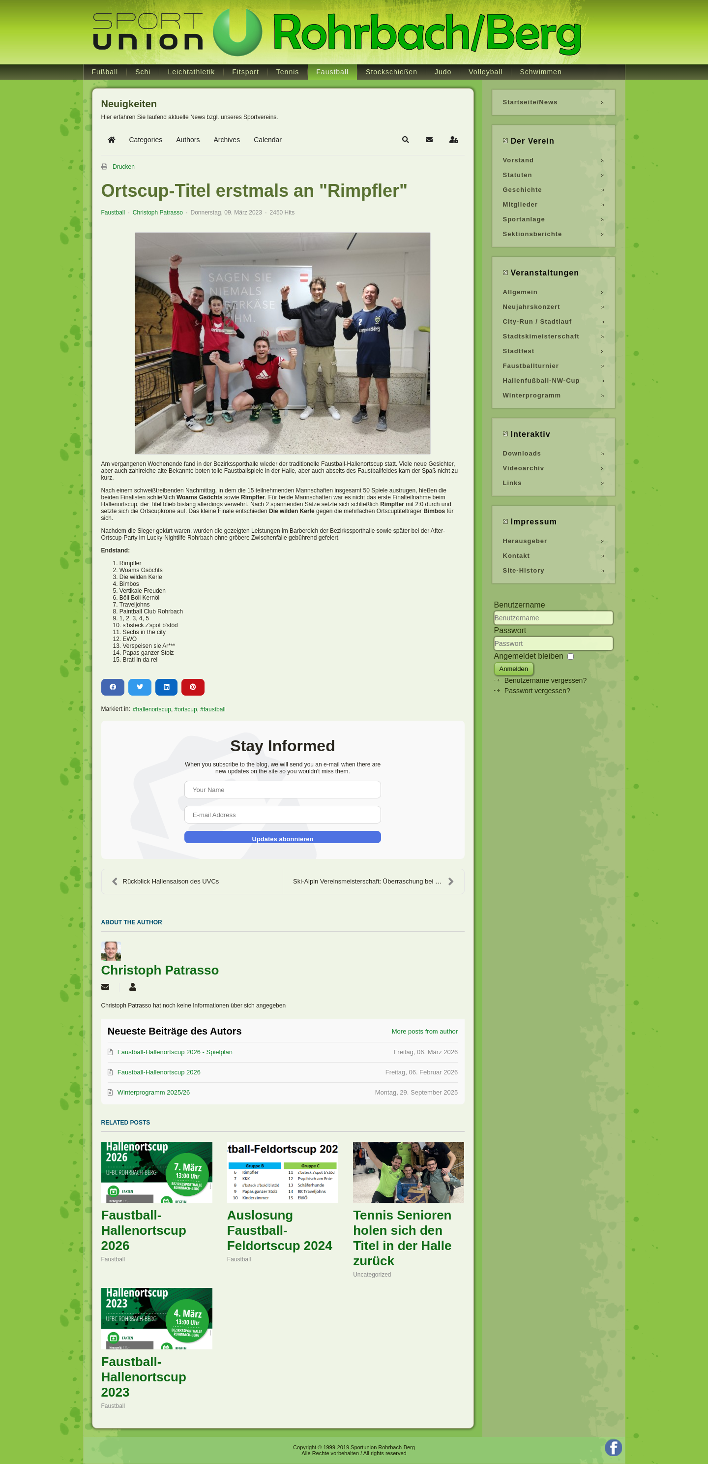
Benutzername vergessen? (545, 680)
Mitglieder (520, 204)
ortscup (187, 709)
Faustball (332, 72)
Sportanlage (524, 219)
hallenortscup (153, 709)
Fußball (105, 72)
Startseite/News (530, 102)
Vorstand (518, 160)
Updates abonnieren (283, 839)
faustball (215, 709)
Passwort (510, 630)
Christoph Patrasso (158, 212)
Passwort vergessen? (537, 691)
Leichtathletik (191, 72)
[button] (405, 139)
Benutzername (519, 605)
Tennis (287, 72)
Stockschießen (391, 72)
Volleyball (485, 72)
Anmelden (514, 668)
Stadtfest (519, 351)
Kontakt (516, 555)
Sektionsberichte (532, 234)
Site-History (524, 570)
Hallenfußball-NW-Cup (541, 380)
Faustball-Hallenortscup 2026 (143, 1230)
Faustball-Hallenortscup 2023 (143, 1377)
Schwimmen (540, 72)
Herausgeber (525, 541)
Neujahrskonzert (531, 306)
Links (512, 483)
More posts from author (425, 1031)
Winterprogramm (532, 395)
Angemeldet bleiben (528, 656)
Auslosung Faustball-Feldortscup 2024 (279, 1230)
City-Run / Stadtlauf (537, 321)
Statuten (517, 175)
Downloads (522, 453)
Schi (142, 72)
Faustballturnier (531, 365)
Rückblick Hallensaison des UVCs (165, 881)
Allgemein (520, 292)
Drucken (124, 166)
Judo (443, 72)
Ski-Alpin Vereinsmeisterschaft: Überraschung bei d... (373, 881)
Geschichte (522, 189)
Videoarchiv (523, 468)
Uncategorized (372, 1274)
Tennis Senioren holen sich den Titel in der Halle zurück (402, 1238)
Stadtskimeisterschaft (541, 336)
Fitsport (245, 72)
